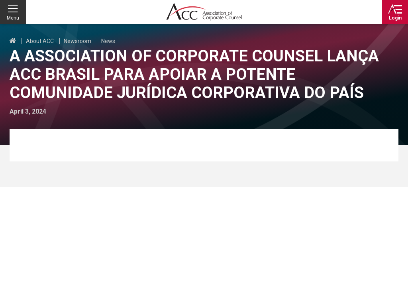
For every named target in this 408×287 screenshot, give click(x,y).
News (108, 41)
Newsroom (77, 41)
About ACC (40, 41)
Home (13, 41)
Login (395, 18)
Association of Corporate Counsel (204, 12)
